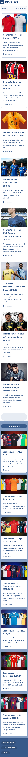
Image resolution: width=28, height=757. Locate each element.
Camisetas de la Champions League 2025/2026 (12, 586)
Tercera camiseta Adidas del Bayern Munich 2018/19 (11, 387)
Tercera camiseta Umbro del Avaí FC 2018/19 (11, 182)
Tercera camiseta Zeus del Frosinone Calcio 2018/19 (13, 337)
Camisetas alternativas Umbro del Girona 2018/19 (14, 286)
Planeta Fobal (8, 742)
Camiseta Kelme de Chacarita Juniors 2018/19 (12, 85)
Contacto (5, 752)
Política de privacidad (9, 747)
